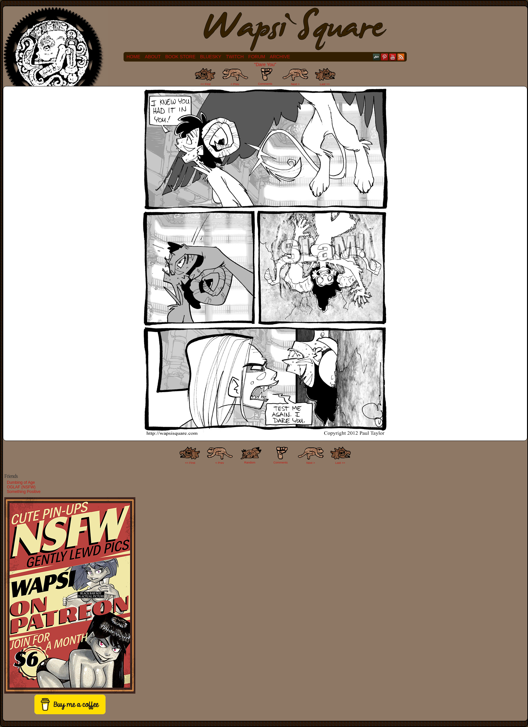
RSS (401, 57)
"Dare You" (265, 64)
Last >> (325, 84)
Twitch (235, 56)
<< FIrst (190, 462)
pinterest (385, 57)
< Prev (235, 84)
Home (133, 56)
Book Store (180, 56)
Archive (280, 56)
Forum (256, 56)
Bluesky (211, 56)
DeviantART (376, 57)
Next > (295, 84)
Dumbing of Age (21, 482)
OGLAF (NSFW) (21, 487)
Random (249, 462)
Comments (265, 76)
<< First (206, 84)
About (153, 56)
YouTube (393, 57)
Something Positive (24, 491)
